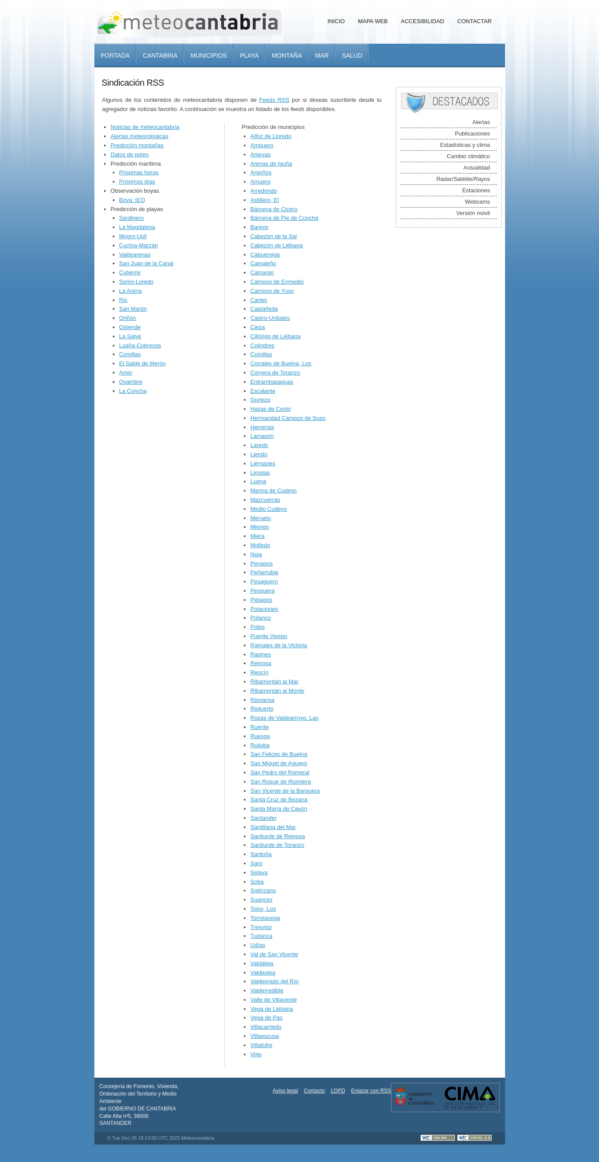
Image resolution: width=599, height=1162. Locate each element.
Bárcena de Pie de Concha (284, 218)
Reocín (259, 672)
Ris (123, 300)
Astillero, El (264, 200)
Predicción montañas (137, 145)
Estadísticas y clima (465, 145)
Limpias (260, 472)
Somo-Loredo (136, 281)
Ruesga (260, 736)
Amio (125, 372)
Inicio (336, 21)
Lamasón (262, 436)
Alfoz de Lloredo (270, 136)
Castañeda (264, 308)
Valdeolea (262, 972)
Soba (256, 881)
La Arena (130, 291)
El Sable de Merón (142, 363)
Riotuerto (262, 708)
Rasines (260, 654)
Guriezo (260, 399)
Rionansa (262, 700)
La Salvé (130, 336)
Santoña (260, 854)
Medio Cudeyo (268, 509)
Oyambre (130, 381)
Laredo (259, 445)
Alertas (481, 122)
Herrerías (262, 427)
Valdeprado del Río (274, 981)
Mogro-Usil (133, 236)
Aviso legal (285, 1091)
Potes (257, 627)
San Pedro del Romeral (279, 772)
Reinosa (260, 663)
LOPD (338, 1091)
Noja (256, 554)
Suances (261, 899)
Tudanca (261, 936)
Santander (263, 818)
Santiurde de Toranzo (277, 845)
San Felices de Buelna (278, 754)
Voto (256, 1054)
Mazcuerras (265, 499)
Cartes (258, 300)
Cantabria (160, 55)
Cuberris (130, 272)
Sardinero (131, 218)
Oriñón (127, 318)
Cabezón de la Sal (273, 236)
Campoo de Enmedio (277, 281)
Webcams (477, 201)
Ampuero (262, 145)
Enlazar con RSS (371, 1091)
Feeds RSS (274, 100)
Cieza (257, 327)
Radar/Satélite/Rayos (463, 179)
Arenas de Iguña (271, 163)
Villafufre (261, 1045)
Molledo (260, 545)
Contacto (314, 1091)
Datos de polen (130, 154)
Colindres (262, 345)
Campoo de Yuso (272, 291)
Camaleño (263, 263)
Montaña (287, 55)
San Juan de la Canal (146, 263)
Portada (115, 55)
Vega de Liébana (271, 1009)
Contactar (474, 21)
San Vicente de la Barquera (285, 790)
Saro (256, 863)
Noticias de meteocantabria (145, 127)
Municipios (208, 55)
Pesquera (262, 590)
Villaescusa (264, 1036)
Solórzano (263, 890)
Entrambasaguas (271, 381)
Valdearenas (135, 254)
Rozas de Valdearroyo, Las (284, 718)
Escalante (262, 391)
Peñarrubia (264, 572)
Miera (257, 536)
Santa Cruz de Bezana (279, 799)
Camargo (262, 272)
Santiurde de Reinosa (277, 836)
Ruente (259, 727)
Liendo (258, 454)
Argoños (260, 172)
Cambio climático (468, 156)
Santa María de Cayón (278, 808)
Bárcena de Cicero (274, 209)
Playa (249, 55)
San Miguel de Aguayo (278, 763)
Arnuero (260, 181)
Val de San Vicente (274, 954)
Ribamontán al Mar (274, 681)
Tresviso (261, 927)
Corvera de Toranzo (275, 372)
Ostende (130, 327)
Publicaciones (472, 133)
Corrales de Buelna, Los (280, 363)
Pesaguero (264, 581)
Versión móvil (473, 213)
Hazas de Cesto (270, 409)
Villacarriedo (265, 1026)
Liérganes (262, 463)
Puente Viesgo (268, 636)
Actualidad (477, 167)
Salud (352, 55)
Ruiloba (260, 745)
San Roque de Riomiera (280, 781)
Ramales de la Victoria (278, 645)
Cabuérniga (265, 254)
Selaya (259, 872)
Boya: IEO (132, 200)
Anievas (260, 154)
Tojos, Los (263, 908)
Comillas (130, 354)
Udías (257, 945)
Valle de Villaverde (273, 999)
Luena (258, 481)
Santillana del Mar (273, 827)
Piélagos (261, 600)
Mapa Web (373, 21)
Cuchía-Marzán (138, 245)
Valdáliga (262, 963)
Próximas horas (139, 172)
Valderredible (267, 990)
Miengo (259, 527)
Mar (322, 55)
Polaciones (264, 609)
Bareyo (259, 227)
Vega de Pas (266, 1017)
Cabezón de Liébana (276, 245)
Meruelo (260, 518)
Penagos (261, 563)
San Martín (133, 308)
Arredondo (263, 190)
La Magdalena (137, 227)
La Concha (133, 391)
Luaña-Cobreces (140, 345)
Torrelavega (265, 918)
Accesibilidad (422, 21)
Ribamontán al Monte (277, 690)
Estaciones (476, 190)
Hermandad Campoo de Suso (287, 418)
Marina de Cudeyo (273, 490)
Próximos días (137, 181)
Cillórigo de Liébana (275, 336)
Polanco (260, 617)
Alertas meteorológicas (139, 136)
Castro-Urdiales (270, 318)
